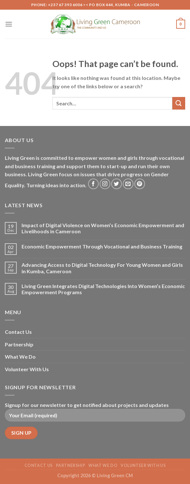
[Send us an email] (128, 184)
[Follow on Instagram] (105, 184)
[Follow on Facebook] (93, 184)
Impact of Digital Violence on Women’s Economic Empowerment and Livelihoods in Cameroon (103, 228)
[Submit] (178, 103)
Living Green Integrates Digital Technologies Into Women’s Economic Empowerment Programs (103, 289)
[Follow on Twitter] (116, 184)
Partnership (19, 344)
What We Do (20, 356)
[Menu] (9, 24)
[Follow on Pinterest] (139, 184)
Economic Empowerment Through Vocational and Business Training (102, 246)
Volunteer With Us (27, 369)
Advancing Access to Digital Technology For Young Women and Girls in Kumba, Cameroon (102, 268)
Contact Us (18, 332)
